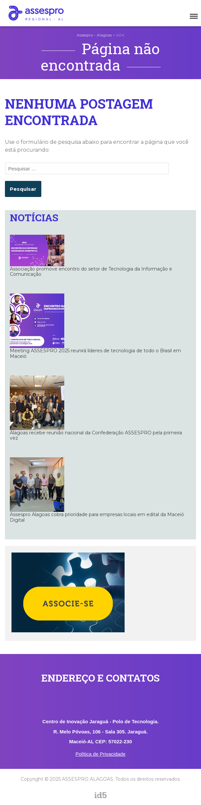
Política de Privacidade (100, 754)
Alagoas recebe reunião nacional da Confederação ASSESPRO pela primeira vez (96, 435)
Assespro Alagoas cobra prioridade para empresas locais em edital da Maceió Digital (97, 517)
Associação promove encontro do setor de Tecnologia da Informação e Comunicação (91, 271)
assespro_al (114, 801)
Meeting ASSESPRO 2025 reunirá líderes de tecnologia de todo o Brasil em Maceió (95, 353)
